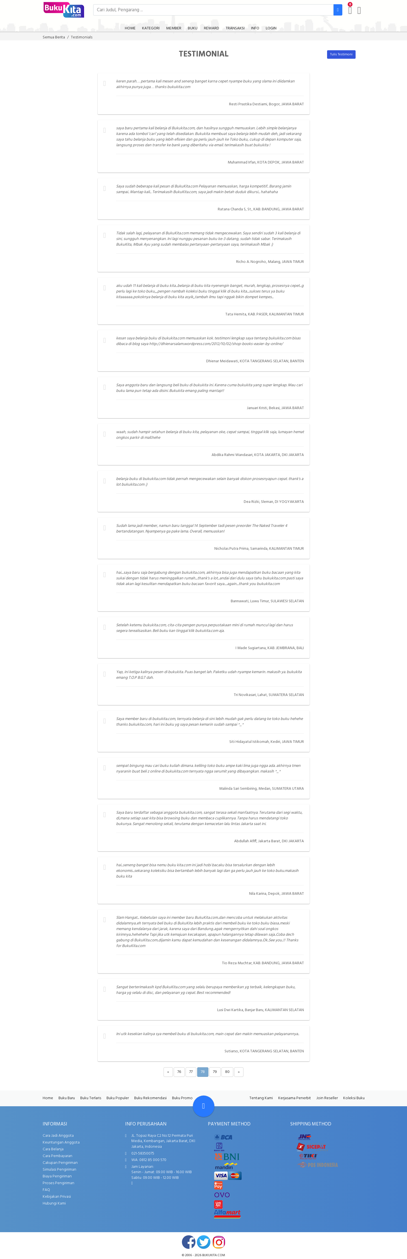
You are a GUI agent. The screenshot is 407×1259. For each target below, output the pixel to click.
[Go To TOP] (203, 1106)
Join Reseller (327, 1098)
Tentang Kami (261, 1098)
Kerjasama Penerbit (294, 1098)
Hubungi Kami (54, 1203)
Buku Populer (117, 1098)
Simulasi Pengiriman (59, 1169)
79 (215, 1072)
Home (48, 1098)
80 (227, 1072)
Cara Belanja (53, 1149)
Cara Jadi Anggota (58, 1136)
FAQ (46, 1190)
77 (191, 1072)
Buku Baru (66, 1098)
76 (179, 1072)
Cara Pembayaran (57, 1156)
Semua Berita (54, 37)
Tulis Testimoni (341, 54)
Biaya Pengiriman (57, 1176)
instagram (219, 1242)
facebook (189, 1242)
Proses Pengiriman (58, 1183)
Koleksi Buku (354, 1098)
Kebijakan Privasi (57, 1196)
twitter (204, 1242)
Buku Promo (182, 1098)
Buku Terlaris (90, 1098)
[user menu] (359, 10)
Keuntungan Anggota (61, 1142)
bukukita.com (213, 1255)
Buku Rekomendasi (150, 1098)
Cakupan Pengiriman (60, 1163)
